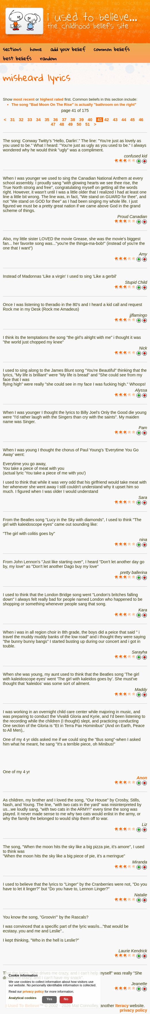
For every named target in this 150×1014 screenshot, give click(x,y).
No (66, 999)
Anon (141, 777)
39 (81, 119)
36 (55, 119)
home (36, 49)
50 (79, 124)
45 (132, 119)
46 (141, 119)
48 (61, 124)
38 (73, 119)
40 (90, 119)
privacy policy (133, 1010)
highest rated (52, 99)
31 (12, 119)
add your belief (67, 49)
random (48, 58)
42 (106, 119)
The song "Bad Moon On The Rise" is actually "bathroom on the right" (74, 104)
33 (29, 119)
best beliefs (17, 58)
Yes (49, 999)
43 (115, 119)
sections (12, 49)
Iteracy (122, 1005)
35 (47, 119)
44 (123, 119)
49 (70, 124)
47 (53, 124)
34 (38, 119)
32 (21, 119)
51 (87, 124)
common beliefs (112, 49)
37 (64, 119)
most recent (24, 99)
